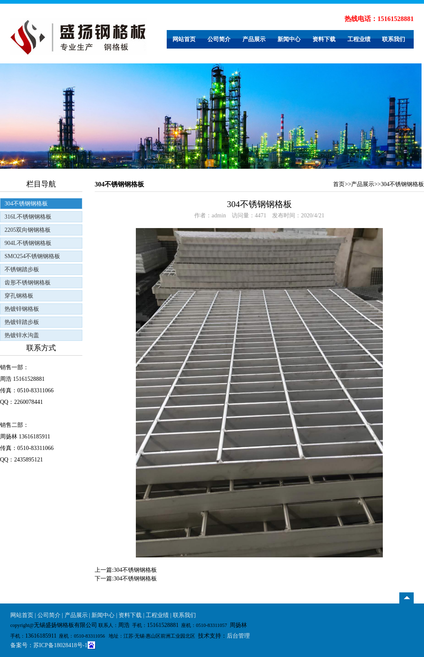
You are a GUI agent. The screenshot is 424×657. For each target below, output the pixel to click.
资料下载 (323, 39)
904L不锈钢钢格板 (28, 243)
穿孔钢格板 (19, 296)
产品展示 (254, 39)
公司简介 (219, 39)
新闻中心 (289, 39)
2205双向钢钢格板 (28, 230)
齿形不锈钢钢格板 (28, 283)
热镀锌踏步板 (22, 322)
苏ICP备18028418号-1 (60, 645)
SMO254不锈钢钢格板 (32, 256)
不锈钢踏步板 (22, 269)
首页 (339, 184)
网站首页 (184, 39)
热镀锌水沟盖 (22, 335)
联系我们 (393, 39)
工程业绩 (358, 39)
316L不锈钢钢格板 (28, 217)
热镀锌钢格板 (22, 309)
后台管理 (238, 636)
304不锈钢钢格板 (26, 203)
